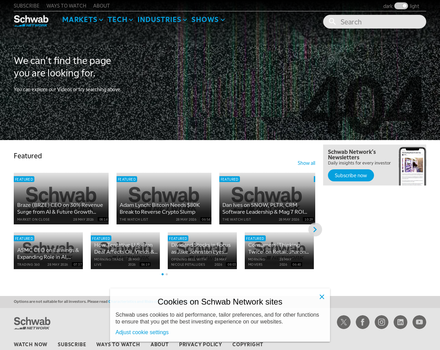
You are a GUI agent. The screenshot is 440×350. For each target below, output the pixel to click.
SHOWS (205, 19)
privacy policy (200, 345)
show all (306, 163)
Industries (159, 19)
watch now (30, 345)
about (101, 5)
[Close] (321, 296)
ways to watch (66, 5)
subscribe (27, 5)
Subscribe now (351, 175)
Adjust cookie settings (142, 332)
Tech (117, 19)
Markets (80, 19)
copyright (247, 345)
